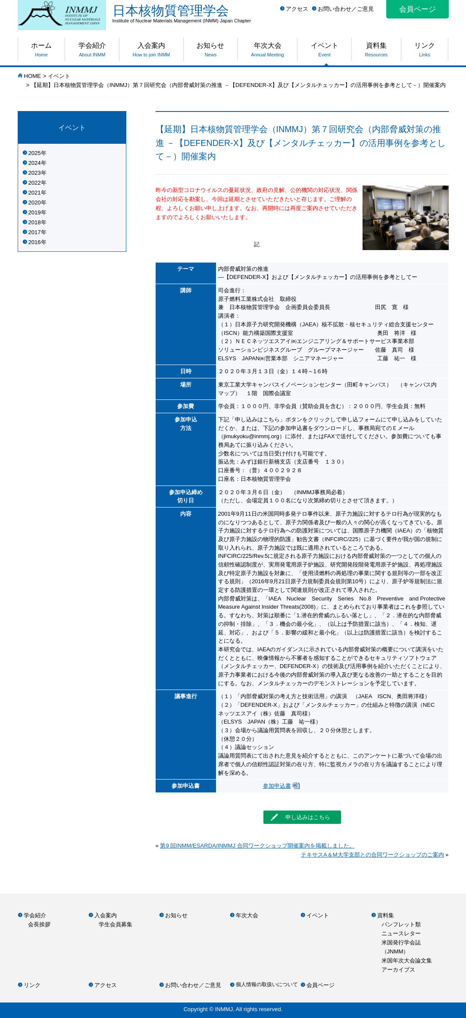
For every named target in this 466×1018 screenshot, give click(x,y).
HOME (32, 76)
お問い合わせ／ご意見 (346, 9)
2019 (34, 212)
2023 (34, 173)
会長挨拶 (39, 924)
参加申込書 (277, 786)
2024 (34, 163)
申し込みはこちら (301, 817)
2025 (34, 153)
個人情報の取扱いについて (267, 984)
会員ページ (417, 9)
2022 (34, 182)
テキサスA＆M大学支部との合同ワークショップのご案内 (372, 854)
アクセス (297, 9)
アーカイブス (398, 969)
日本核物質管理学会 (281, 13)
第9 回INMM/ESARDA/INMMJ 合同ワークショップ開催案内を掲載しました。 (257, 845)
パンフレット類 (401, 924)
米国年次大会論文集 (407, 960)
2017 (34, 232)
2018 (34, 222)
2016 (34, 242)
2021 (34, 192)
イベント (59, 76)
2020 (34, 202)
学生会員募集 (115, 924)
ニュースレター (401, 933)
